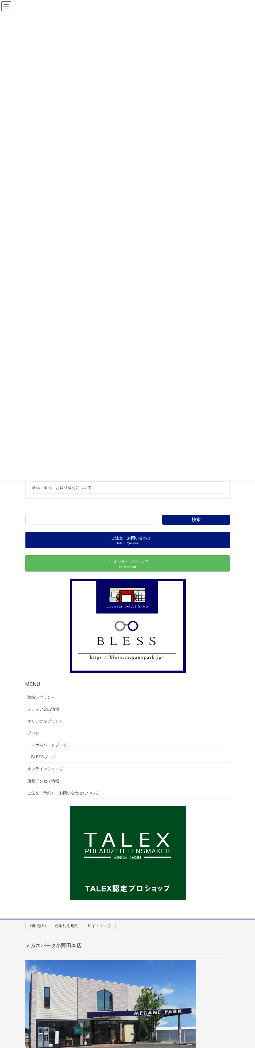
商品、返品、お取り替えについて (62, 487)
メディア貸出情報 (43, 709)
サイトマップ (99, 925)
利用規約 (38, 925)
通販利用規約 (66, 925)
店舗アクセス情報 (43, 781)
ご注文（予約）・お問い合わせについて (63, 793)
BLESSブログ (43, 757)
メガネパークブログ (49, 745)
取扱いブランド (41, 697)
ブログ (33, 733)
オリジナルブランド (45, 721)
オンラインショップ (45, 768)
